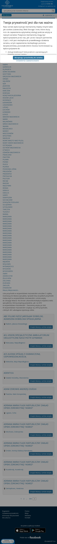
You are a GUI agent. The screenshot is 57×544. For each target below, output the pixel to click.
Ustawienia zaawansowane (27, 60)
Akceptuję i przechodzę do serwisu (29, 58)
